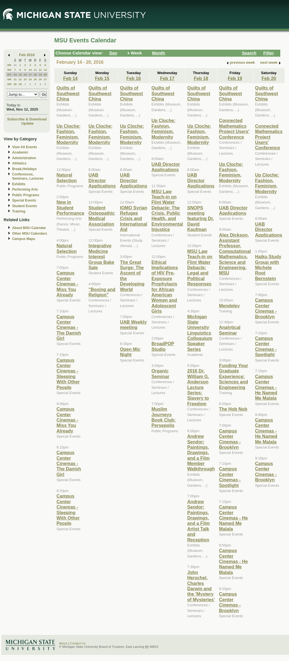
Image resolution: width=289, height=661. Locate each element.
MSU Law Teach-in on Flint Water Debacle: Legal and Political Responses (199, 267)
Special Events (24, 200)
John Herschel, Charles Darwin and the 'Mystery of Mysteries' (201, 586)
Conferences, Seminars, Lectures (28, 176)
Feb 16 (134, 78)
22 (20, 79)
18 (35, 74)
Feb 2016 (27, 55)
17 (30, 74)
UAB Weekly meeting (133, 324)
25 (35, 79)
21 (15, 79)
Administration (24, 158)
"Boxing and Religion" (102, 292)
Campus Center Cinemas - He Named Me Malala (233, 517)
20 (45, 74)
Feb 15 (102, 78)
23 (25, 79)
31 (15, 65)
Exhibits (18, 184)
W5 (9, 65)
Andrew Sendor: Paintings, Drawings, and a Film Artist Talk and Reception (198, 520)
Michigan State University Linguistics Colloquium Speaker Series (199, 333)
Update (27, 123)
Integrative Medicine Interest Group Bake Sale (101, 256)
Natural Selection (67, 177)
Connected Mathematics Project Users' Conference (234, 128)
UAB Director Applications (102, 180)
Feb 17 (167, 78)
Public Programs (25, 195)
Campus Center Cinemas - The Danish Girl (69, 327)
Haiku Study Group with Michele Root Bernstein (268, 267)
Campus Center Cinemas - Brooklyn (230, 439)
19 (40, 74)
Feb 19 (235, 78)
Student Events (24, 206)
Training (18, 211)
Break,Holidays (24, 169)
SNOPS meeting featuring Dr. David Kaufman (200, 218)
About (63, 643)
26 (40, 79)
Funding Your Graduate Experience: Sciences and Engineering (233, 376)
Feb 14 (70, 78)
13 (45, 69)
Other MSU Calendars (29, 233)
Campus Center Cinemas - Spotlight (230, 477)
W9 (9, 84)
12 (40, 69)
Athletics (19, 163)
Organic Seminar (161, 373)
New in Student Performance (70, 208)
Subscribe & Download (27, 119)
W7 (9, 74)
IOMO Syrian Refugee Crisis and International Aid (133, 218)
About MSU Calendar (29, 228)
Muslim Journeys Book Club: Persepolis (164, 417)
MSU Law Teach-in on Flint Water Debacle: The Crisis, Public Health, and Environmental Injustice (167, 210)
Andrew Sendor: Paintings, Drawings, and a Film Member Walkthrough (201, 452)
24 (30, 79)
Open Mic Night (130, 352)
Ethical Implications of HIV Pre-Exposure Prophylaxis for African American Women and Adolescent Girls (165, 287)
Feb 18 (201, 78)
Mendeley (229, 305)
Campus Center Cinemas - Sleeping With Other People (68, 374)
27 (45, 79)
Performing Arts (25, 189)
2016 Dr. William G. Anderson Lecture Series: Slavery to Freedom (198, 387)
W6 (9, 69)
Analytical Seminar (229, 330)
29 (20, 84)
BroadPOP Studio (163, 346)
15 (20, 74)
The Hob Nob (233, 408)
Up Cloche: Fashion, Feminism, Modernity (68, 134)
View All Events (24, 147)
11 (35, 69)
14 (15, 74)
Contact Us (78, 643)
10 (30, 69)
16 (25, 74)
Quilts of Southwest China (68, 93)
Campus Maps (23, 239)
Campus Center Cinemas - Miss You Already (67, 283)
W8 (9, 79)
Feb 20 (268, 78)
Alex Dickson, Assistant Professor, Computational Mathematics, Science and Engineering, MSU (235, 254)
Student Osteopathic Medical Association (102, 216)
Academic (20, 152)
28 (15, 84)
